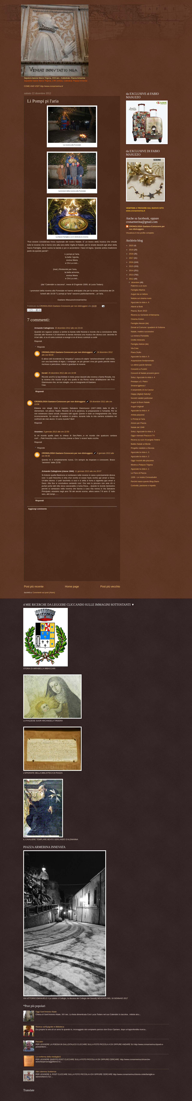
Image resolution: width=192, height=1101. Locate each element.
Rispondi (38, 341)
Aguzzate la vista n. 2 (140, 456)
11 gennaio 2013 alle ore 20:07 (88, 471)
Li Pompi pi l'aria (138, 419)
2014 (131, 270)
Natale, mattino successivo (142, 331)
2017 (131, 258)
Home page (72, 586)
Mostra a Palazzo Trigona (142, 465)
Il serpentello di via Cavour (142, 390)
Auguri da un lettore (139, 294)
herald (45, 373)
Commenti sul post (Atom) (44, 592)
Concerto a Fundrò (139, 369)
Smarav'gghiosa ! (138, 385)
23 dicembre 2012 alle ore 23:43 (69, 328)
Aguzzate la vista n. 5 (140, 356)
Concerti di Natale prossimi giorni (145, 373)
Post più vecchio (110, 586)
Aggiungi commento (37, 509)
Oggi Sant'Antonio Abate (46, 1012)
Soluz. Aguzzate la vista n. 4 (143, 377)
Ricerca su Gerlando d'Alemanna (145, 315)
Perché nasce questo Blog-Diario (145, 481)
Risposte (41, 347)
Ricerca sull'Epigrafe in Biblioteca (50, 1027)
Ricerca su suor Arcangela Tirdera (145, 440)
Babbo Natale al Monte (140, 444)
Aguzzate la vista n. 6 (140, 302)
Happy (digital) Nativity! (141, 394)
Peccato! (39, 1042)
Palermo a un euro (139, 286)
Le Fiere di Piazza (138, 473)
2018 (131, 254)
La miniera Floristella (140, 336)
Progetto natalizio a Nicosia (142, 448)
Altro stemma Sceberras (46, 1071)
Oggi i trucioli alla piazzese (142, 460)
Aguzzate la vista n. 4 (140, 410)
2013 (131, 275)
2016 (131, 262)
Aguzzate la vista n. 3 (140, 452)
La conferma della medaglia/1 (48, 1057)
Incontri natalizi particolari (142, 398)
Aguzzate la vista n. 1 (140, 469)
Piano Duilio (136, 352)
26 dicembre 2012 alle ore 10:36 (62, 373)
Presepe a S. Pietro (139, 381)
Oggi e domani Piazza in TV (143, 435)
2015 (131, 266)
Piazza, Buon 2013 (139, 311)
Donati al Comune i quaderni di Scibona (148, 327)
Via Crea (134, 348)
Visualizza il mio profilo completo (140, 233)
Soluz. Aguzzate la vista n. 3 (143, 431)
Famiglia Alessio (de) (140, 323)
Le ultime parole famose (141, 365)
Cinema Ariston (137, 319)
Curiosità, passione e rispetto (143, 485)
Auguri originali (137, 406)
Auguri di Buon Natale (140, 402)
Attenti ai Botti (137, 306)
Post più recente (34, 586)
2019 (131, 250)
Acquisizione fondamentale (142, 360)
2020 (131, 245)
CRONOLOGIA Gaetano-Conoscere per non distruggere (67, 352)
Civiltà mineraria (138, 340)
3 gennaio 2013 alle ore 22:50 (56, 431)
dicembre (135, 282)
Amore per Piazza (138, 423)
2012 (131, 279)
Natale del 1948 (137, 427)
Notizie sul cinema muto (141, 298)
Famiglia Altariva (138, 290)
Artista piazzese (137, 415)
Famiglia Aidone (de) (139, 344)
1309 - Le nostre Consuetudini (144, 477)
